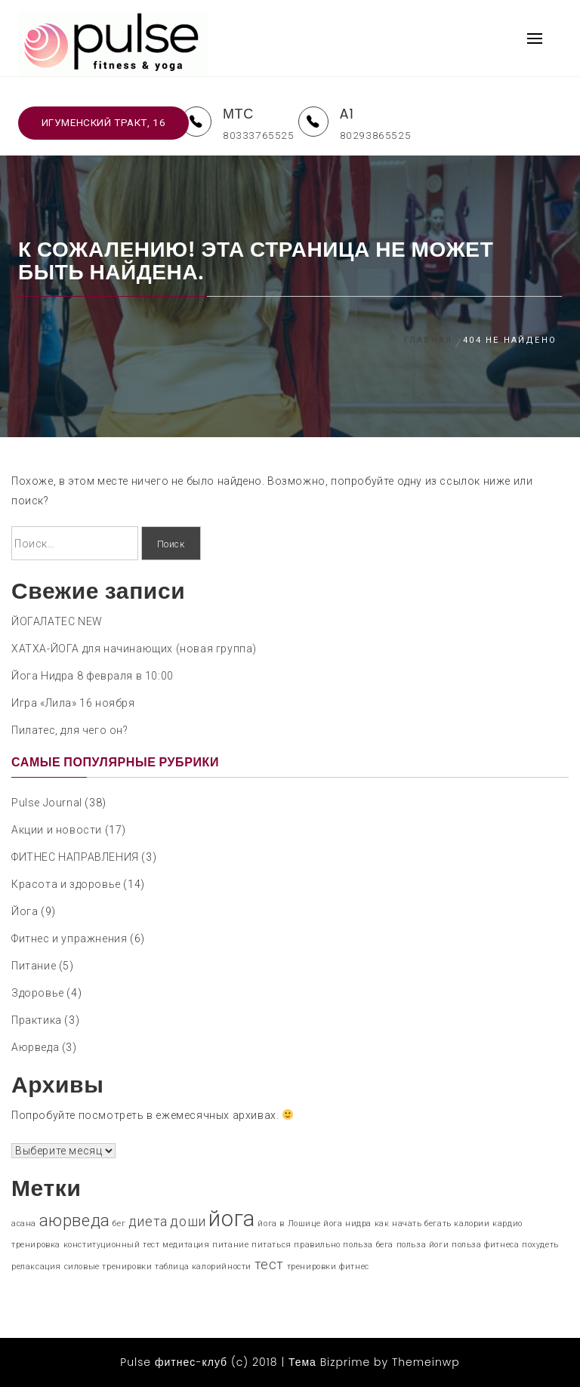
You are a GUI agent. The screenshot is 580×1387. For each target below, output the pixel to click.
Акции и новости (56, 830)
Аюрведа (35, 1047)
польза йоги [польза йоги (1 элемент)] (422, 1245)
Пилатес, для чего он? (69, 730)
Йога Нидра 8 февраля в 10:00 (92, 676)
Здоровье (37, 993)
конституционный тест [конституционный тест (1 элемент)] (111, 1245)
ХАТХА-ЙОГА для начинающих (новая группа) (134, 649)
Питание (33, 966)
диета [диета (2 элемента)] (148, 1221)
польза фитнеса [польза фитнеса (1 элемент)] (485, 1245)
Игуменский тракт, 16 (104, 122)
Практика (36, 1020)
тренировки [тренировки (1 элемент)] (312, 1266)
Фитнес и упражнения (69, 938)
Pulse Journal (46, 803)
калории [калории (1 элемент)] (471, 1223)
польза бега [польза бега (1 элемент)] (368, 1245)
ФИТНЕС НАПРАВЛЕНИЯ (75, 857)
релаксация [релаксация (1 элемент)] (36, 1266)
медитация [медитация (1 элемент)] (185, 1245)
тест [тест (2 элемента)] (269, 1264)
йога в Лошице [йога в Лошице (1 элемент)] (289, 1223)
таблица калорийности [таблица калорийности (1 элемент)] (203, 1266)
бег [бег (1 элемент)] (119, 1223)
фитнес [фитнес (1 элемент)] (354, 1266)
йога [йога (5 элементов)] (231, 1218)
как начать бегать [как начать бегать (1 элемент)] (413, 1223)
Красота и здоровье (66, 884)
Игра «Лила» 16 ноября (73, 703)
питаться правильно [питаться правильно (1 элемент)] (296, 1245)
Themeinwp (426, 1362)
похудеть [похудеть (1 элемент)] (540, 1245)
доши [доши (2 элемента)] (187, 1221)
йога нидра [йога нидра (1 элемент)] (347, 1223)
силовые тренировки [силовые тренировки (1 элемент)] (108, 1266)
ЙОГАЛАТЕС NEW (57, 621)
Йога (24, 911)
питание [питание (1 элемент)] (230, 1245)
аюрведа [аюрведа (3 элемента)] (74, 1220)
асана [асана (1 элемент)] (23, 1223)
